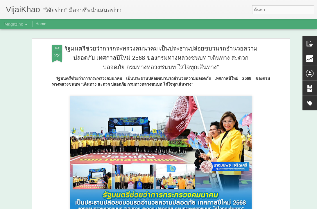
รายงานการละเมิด (195, 205)
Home (40, 23)
